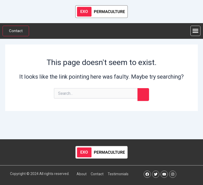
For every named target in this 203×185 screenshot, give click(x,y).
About (82, 174)
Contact (97, 174)
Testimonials (118, 174)
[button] (195, 31)
